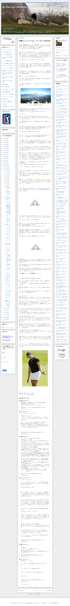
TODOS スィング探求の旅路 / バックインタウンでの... (61, 297)
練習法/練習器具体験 (7, 73)
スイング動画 (5, 60)
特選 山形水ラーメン (8, 244)
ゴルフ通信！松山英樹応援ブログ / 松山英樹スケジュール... (62, 137)
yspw (22, 411)
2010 (5, 169)
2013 (5, 162)
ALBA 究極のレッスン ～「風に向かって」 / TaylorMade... (61, 268)
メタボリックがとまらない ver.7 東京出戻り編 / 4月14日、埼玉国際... (62, 130)
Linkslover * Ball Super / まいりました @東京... (62, 117)
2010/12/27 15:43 (24, 556)
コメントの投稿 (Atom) (36, 594)
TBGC (3, 104)
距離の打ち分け (31, 394)
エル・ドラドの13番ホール (8, 291)
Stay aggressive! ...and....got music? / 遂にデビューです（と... (61, 321)
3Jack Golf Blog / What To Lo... (61, 226)
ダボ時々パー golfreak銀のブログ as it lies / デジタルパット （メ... (61, 246)
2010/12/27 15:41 (24, 409)
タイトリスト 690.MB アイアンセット (7, 249)
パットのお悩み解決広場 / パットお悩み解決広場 (61, 328)
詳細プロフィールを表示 (62, 55)
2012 (5, 164)
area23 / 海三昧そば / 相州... (61, 188)
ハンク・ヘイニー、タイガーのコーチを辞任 (7, 275)
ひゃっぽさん (41, 318)
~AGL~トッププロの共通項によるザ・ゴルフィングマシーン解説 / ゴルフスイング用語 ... (62, 182)
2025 (5, 140)
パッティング (25, 394)
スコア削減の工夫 (6, 63)
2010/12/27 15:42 (24, 475)
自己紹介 (4, 99)
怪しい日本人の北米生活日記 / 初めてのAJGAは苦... (61, 294)
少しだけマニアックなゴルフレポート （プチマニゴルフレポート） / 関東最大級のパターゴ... (62, 178)
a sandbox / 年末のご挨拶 (60, 261)
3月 (6, 310)
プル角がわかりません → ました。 (7, 193)
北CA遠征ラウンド (6, 106)
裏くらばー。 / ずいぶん (60, 255)
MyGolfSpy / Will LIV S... (60, 114)
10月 (6, 174)
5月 (6, 185)
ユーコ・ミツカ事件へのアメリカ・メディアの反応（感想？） (7, 257)
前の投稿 (49, 590)
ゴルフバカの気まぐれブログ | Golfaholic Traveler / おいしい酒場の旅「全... (61, 99)
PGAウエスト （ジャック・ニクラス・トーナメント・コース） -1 (8, 237)
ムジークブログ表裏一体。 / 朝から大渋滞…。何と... (61, 112)
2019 (5, 152)
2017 (5, 154)
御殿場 (4, 84)
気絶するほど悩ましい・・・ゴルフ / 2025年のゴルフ (62, 165)
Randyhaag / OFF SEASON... (61, 223)
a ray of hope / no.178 (60, 240)
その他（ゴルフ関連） (7, 57)
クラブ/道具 (5, 52)
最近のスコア (59, 52)
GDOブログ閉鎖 (6, 101)
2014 (5, 160)
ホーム (35, 590)
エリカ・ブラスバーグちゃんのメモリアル (7, 220)
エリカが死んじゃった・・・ (7, 269)
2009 (5, 317)
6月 (6, 183)
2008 (5, 319)
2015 (5, 158)
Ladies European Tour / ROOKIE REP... (60, 192)
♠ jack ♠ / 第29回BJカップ (61, 194)
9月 (6, 176)
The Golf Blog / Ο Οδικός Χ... (61, 155)
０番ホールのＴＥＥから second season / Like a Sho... (61, 314)
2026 (5, 138)
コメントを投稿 (24, 584)
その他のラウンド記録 (7, 76)
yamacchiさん (25, 215)
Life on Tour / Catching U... (61, 242)
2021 (5, 148)
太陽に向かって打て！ (7, 188)
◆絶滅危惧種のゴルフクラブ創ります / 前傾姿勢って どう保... (62, 95)
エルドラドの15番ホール (8, 265)
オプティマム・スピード (24, 343)
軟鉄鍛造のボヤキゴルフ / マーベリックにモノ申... (61, 250)
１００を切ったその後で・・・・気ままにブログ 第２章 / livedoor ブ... (61, 290)
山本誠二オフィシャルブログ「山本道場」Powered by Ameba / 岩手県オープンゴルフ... (61, 212)
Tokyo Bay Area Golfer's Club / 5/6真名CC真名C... (61, 334)
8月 (6, 179)
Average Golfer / (59, 218)
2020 (5, 150)
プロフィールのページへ (62, 50)
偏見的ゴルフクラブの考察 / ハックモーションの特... (61, 146)
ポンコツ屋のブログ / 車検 (61, 161)
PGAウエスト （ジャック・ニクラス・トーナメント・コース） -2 (8, 228)
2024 (5, 142)
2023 (5, 144)
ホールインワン (6, 96)
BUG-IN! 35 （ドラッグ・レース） (8, 296)
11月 (6, 172)
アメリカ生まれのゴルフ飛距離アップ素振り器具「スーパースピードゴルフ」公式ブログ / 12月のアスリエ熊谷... (62, 202)
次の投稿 (21, 590)
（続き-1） (28, 111)
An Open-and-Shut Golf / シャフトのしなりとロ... (61, 143)
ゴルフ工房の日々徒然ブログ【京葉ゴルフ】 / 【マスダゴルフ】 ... (61, 126)
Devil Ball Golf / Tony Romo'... (61, 274)
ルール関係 (5, 86)
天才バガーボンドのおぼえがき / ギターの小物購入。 (62, 308)
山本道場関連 (5, 91)
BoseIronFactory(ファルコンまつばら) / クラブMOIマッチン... (62, 152)
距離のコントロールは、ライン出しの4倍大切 (7, 303)
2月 (6, 312)
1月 (6, 314)
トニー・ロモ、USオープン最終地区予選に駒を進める (7, 205)
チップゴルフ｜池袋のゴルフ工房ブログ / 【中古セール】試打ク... (62, 237)
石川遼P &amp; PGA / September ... (60, 209)
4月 (6, 308)
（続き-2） (34, 111)
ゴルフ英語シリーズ (7, 89)
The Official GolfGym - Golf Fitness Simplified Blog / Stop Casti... (61, 287)
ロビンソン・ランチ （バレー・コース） (8, 286)
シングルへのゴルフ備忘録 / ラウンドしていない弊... (61, 109)
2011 (5, 166)
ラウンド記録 (5, 54)
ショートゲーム (6, 68)
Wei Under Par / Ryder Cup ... (61, 271)
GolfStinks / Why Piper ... (60, 229)
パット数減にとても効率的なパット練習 (7, 213)
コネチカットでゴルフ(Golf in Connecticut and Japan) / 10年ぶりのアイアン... (61, 233)
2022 (5, 146)
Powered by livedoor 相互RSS (61, 341)
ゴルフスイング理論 (7, 94)
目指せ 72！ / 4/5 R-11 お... (61, 148)
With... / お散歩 (58, 302)
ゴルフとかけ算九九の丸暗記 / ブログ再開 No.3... (61, 300)
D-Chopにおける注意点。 (7, 198)
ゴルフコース (5, 49)
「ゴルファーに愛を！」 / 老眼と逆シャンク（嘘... (61, 171)
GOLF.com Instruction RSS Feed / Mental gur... (61, 318)
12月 (6, 170)
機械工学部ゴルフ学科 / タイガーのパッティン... (61, 168)
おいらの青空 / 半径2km (60, 186)
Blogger (57, 603)
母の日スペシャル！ (7, 280)
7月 (6, 181)
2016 (5, 156)
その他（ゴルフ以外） (7, 80)
